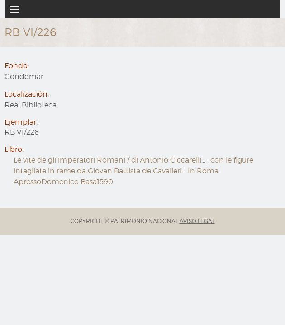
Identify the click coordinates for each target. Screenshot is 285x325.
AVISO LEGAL (197, 221)
